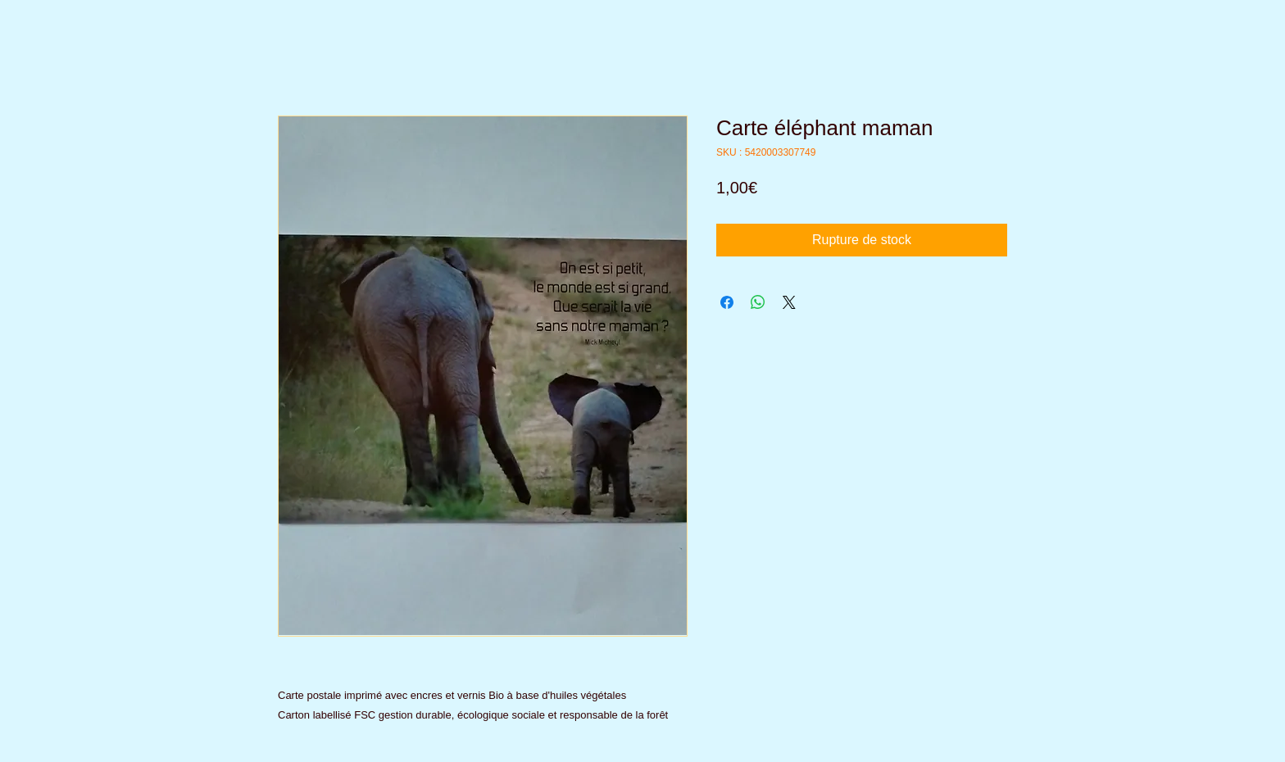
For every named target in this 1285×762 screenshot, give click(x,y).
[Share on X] (789, 302)
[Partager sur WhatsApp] (758, 302)
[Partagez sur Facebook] (727, 302)
